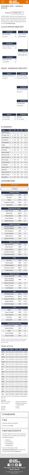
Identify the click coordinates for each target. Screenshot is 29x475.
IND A (19, 213)
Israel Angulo (9, 262)
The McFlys (5, 140)
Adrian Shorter (9, 328)
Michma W (9, 213)
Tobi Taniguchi (9, 231)
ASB (3, 364)
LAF (20, 238)
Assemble (5, 177)
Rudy (9, 200)
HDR (19, 215)
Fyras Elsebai (9, 218)
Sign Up (17, 469)
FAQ (11, 425)
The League (7, 467)
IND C (20, 202)
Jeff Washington (9, 265)
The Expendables (7, 162)
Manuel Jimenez (9, 238)
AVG (20, 249)
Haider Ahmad (9, 301)
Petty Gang (5, 159)
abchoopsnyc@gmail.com (10, 449)
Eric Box (9, 197)
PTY (20, 200)
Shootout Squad (6, 154)
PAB (20, 197)
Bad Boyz (4, 169)
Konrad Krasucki (9, 254)
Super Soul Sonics (7, 167)
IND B (3, 362)
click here (18, 451)
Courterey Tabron (9, 202)
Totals (14, 189)
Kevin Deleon (9, 195)
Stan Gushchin (9, 244)
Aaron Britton (9, 249)
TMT (20, 211)
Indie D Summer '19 (7, 172)
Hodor (3, 145)
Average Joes (6, 135)
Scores (14, 467)
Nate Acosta (9, 236)
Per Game (14, 185)
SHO (19, 205)
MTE (19, 195)
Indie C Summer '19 (7, 157)
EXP (20, 328)
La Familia (5, 164)
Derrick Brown (9, 296)
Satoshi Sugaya (9, 304)
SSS (20, 231)
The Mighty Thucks (7, 142)
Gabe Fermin (9, 211)
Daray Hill (9, 205)
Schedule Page (10, 23)
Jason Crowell (9, 285)
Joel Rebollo (9, 288)
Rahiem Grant (9, 220)
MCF (19, 254)
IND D (20, 265)
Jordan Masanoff (9, 276)
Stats (18, 467)
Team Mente (5, 137)
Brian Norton (9, 215)
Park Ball (4, 150)
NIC (3, 369)
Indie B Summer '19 (7, 174)
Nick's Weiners (6, 147)
